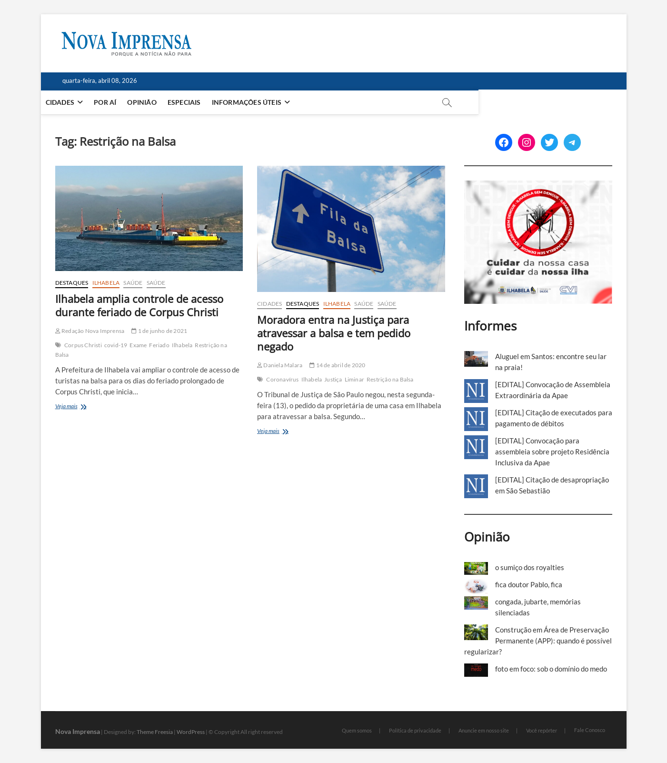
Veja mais (75, 407)
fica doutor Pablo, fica (528, 584)
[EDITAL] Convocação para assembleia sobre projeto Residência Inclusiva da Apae (552, 451)
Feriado (159, 345)
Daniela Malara (279, 365)
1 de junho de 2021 (159, 330)
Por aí (119, 102)
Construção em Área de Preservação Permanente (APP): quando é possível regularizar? (538, 640)
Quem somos (357, 730)
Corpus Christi (83, 345)
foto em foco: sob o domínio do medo (551, 668)
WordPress (191, 731)
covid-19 (116, 345)
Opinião (155, 102)
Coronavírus (282, 379)
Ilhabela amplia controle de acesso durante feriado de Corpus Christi (139, 305)
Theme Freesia (155, 731)
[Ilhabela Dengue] (538, 185)
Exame (138, 345)
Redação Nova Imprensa (90, 330)
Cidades (74, 102)
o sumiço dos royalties (529, 567)
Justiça (333, 379)
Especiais (198, 102)
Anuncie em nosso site (483, 730)
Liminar (354, 379)
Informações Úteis (261, 102)
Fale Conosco (589, 730)
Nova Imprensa (77, 731)
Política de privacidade (415, 730)
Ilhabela (106, 282)
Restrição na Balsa (390, 379)
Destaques (72, 282)
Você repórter (541, 730)
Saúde (132, 282)
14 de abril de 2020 (337, 365)
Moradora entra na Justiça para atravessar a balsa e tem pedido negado (333, 332)
